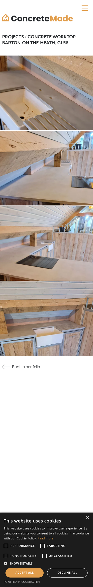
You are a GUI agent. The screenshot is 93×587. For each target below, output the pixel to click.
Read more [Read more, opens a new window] (46, 538)
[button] (46, 563)
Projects (13, 37)
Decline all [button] (67, 573)
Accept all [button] (24, 573)
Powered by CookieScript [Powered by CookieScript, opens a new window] (22, 582)
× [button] (87, 518)
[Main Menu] (85, 8)
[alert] (46, 550)
